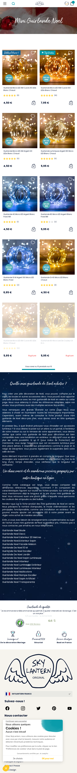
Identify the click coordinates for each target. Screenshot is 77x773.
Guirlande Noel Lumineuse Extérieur (21, 564)
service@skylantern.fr (15, 714)
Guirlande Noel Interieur (15, 561)
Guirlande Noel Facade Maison (19, 544)
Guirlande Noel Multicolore (17, 571)
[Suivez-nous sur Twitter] (38, 698)
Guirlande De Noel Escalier (17, 551)
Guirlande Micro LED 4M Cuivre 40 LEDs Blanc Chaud (19, 89)
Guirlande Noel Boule (13, 530)
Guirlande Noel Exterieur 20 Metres (21, 537)
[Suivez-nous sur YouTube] (69, 698)
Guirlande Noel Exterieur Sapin (19, 540)
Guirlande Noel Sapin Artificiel (18, 578)
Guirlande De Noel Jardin (16, 554)
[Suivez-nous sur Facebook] (7, 698)
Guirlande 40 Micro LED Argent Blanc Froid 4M (19, 215)
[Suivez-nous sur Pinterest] (54, 698)
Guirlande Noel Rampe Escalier (19, 575)
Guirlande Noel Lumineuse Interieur (21, 568)
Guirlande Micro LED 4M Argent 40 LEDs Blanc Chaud (17, 152)
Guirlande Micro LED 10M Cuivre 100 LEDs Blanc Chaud (56, 89)
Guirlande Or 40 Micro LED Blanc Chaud (54, 278)
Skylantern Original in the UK (18, 764)
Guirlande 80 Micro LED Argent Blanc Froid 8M (56, 215)
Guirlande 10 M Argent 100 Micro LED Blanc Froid (18, 278)
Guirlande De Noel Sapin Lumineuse (21, 558)
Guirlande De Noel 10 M (15, 547)
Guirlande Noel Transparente (18, 582)
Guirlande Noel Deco (13, 533)
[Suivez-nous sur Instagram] (23, 698)
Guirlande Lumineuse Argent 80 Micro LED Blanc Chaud (57, 152)
